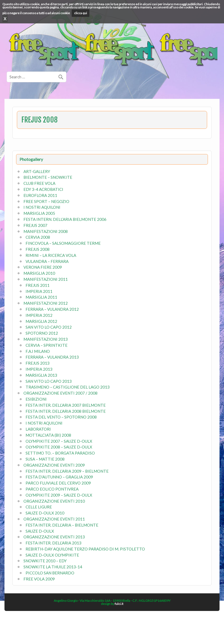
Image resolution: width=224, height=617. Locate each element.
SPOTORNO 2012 (42, 333)
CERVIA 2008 (38, 237)
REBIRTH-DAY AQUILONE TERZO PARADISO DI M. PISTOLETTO (85, 549)
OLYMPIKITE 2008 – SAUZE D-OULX (59, 447)
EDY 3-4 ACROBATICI (43, 189)
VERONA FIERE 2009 (42, 267)
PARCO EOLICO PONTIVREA (52, 489)
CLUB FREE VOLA (39, 183)
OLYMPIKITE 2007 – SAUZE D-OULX (59, 441)
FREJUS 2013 (38, 363)
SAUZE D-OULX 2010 (45, 513)
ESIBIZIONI (36, 399)
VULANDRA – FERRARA (47, 261)
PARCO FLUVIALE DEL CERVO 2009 (58, 483)
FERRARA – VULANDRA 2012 (52, 309)
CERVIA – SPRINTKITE (46, 345)
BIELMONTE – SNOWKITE (47, 177)
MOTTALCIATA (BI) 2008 (48, 435)
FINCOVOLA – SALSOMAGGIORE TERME (63, 243)
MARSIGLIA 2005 (39, 213)
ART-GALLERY (36, 171)
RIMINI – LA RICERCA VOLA (51, 255)
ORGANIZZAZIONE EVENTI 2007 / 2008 (60, 393)
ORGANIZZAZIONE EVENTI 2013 (54, 536)
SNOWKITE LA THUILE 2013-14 (52, 566)
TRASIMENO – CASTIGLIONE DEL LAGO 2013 (68, 387)
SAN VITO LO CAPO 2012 (49, 327)
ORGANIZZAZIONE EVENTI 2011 (54, 519)
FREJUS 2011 (38, 285)
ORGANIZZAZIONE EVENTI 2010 (54, 501)
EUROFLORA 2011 (40, 195)
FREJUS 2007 (35, 225)
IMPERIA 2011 (39, 291)
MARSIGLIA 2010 (39, 273)
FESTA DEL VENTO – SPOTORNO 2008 (61, 417)
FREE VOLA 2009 (39, 579)
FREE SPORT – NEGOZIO (46, 201)
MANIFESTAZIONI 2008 (45, 231)
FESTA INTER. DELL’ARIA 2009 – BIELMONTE (67, 471)
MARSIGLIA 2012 (41, 321)
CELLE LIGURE (39, 506)
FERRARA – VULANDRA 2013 (52, 357)
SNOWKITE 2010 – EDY (45, 560)
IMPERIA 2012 (39, 315)
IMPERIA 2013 (39, 369)
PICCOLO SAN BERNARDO (50, 572)
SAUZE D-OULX (40, 531)
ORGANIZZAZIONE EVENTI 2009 (54, 465)
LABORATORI (38, 429)
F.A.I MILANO (38, 351)
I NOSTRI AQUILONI (41, 207)
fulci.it (119, 604)
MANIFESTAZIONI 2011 (45, 279)
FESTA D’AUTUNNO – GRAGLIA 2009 (59, 477)
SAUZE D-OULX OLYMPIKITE (52, 555)
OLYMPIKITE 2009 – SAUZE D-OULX (59, 495)
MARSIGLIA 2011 (41, 297)
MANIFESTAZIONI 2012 (45, 303)
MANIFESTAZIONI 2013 (45, 339)
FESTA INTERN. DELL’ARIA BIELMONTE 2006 (64, 219)
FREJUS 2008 (38, 249)
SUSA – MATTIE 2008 (45, 459)
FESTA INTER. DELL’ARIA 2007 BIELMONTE (66, 405)
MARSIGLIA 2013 (41, 375)
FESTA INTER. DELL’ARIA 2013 (53, 542)
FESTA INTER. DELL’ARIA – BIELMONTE (62, 525)
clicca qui (80, 13)
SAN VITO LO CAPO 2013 (49, 381)
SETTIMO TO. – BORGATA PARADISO (60, 453)
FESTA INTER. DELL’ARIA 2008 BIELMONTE (66, 411)
